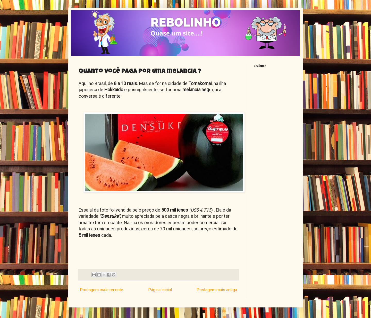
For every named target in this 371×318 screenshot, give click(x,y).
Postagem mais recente (101, 289)
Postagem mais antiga (217, 289)
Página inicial (160, 289)
